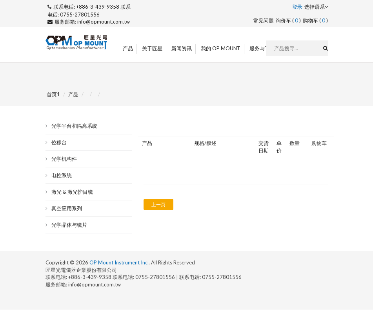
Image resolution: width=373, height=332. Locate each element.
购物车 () (315, 20)
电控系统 (61, 175)
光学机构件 (64, 159)
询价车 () (288, 20)
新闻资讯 (181, 48)
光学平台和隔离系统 (74, 126)
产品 (128, 48)
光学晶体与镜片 (69, 225)
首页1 (53, 94)
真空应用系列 (66, 208)
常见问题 (263, 20)
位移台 (59, 142)
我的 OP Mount (220, 48)
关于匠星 (152, 48)
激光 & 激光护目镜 (72, 192)
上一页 (158, 204)
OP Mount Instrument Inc (119, 262)
